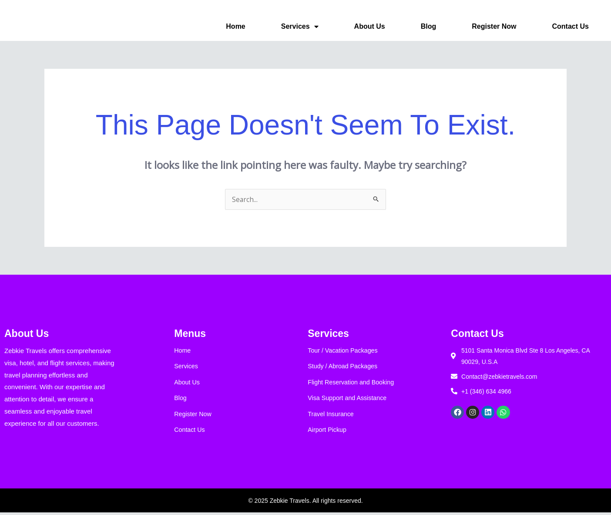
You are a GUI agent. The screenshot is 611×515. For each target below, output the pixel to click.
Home (235, 26)
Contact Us (570, 26)
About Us (369, 26)
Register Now (494, 26)
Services (300, 26)
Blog (428, 26)
